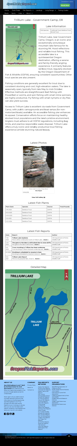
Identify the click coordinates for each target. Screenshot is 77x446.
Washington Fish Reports (43, 428)
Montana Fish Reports (44, 408)
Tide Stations (41, 425)
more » (45, 240)
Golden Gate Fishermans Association (59, 402)
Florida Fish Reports (43, 397)
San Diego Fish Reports (42, 419)
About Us (30, 387)
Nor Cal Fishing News (44, 416)
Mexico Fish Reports (43, 407)
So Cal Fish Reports (43, 422)
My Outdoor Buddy (43, 411)
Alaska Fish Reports (43, 387)
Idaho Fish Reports (43, 403)
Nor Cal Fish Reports (44, 414)
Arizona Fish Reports (44, 388)
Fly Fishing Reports (43, 398)
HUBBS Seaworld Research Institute (59, 399)
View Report (38, 190)
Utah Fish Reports (43, 426)
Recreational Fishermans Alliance (59, 404)
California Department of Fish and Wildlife (60, 396)
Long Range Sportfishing (41, 405)
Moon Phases (42, 410)
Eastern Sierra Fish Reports (43, 392)
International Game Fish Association (59, 393)
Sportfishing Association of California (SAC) (59, 387)
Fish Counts (41, 394)
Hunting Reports (43, 401)
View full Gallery (38, 197)
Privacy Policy (31, 385)
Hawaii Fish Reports (43, 400)
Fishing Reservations (44, 395)
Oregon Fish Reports (44, 417)
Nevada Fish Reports (44, 413)
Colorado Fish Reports (44, 390)
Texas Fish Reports (43, 423)
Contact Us (30, 390)
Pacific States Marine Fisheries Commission (60, 390)
